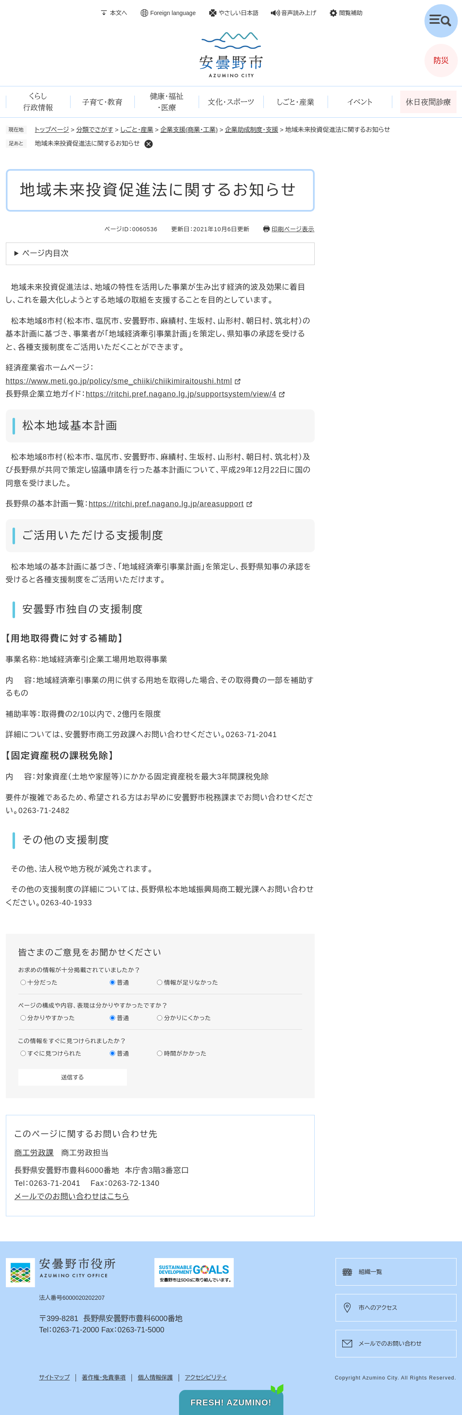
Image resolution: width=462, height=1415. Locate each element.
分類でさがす (95, 129)
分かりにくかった (187, 1018)
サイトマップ (54, 1377)
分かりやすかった (51, 1018)
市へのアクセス (378, 1307)
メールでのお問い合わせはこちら (72, 1197)
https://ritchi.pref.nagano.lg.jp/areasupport (166, 504)
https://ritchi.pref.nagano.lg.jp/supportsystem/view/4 (181, 394)
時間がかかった (185, 1053)
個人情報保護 (155, 1377)
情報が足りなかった (191, 982)
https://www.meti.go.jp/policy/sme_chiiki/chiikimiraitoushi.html (119, 381)
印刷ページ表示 (293, 229)
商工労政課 (34, 1153)
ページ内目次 (46, 253)
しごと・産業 (136, 129)
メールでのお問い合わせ (390, 1343)
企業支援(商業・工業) (189, 129)
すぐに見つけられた (55, 1053)
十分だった (43, 982)
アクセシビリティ (206, 1377)
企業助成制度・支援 (251, 129)
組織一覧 (370, 1271)
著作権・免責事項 (104, 1377)
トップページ (52, 129)
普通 (123, 982)
